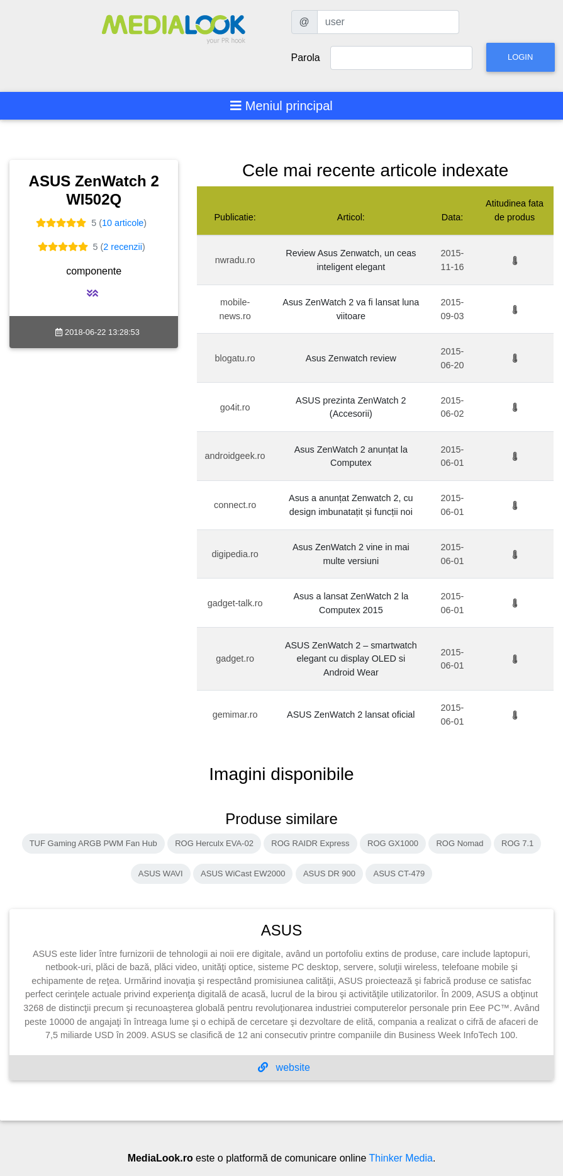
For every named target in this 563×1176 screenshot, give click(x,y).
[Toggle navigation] (281, 106)
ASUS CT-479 (399, 873)
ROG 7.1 (517, 843)
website (284, 1067)
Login (520, 57)
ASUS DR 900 (329, 873)
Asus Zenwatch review (351, 358)
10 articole (122, 223)
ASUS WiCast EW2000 (243, 873)
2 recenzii (122, 247)
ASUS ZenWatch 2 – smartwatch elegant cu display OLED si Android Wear (351, 658)
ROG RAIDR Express (310, 843)
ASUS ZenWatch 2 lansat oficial (351, 715)
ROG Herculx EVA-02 (214, 843)
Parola (305, 57)
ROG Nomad (459, 843)
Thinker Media (401, 1158)
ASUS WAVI (160, 873)
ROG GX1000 (392, 843)
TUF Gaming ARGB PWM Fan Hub (93, 843)
